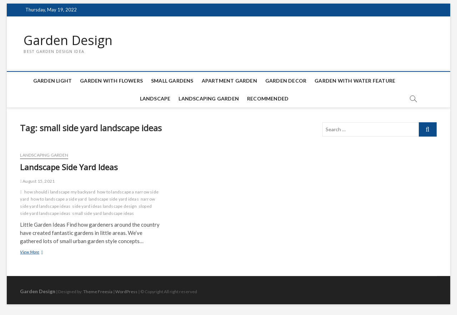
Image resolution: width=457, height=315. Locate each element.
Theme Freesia (97, 291)
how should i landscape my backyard (59, 192)
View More (38, 252)
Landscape (155, 98)
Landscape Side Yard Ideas (69, 167)
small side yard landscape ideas (103, 213)
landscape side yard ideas (114, 199)
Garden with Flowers (111, 81)
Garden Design (68, 40)
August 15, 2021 (37, 181)
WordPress (126, 291)
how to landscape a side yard (59, 199)
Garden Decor (285, 81)
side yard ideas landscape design (104, 206)
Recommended (267, 98)
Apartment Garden (229, 81)
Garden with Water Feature (355, 81)
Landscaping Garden (209, 98)
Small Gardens (172, 81)
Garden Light (52, 81)
